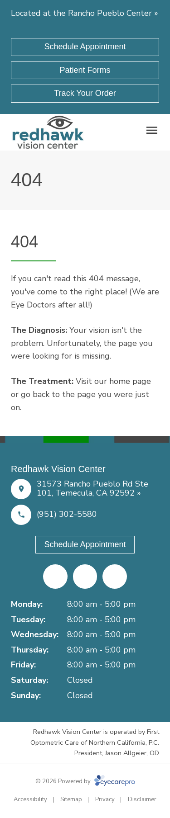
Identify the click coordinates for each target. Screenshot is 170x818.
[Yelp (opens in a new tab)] (85, 576)
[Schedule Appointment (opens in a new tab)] (85, 47)
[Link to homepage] (48, 132)
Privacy (105, 799)
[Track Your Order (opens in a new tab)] (85, 94)
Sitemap (71, 799)
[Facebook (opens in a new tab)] (55, 576)
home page (130, 381)
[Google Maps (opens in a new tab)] (114, 576)
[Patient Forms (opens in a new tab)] (85, 70)
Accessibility (30, 799)
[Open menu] (152, 130)
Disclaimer (142, 799)
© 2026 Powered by (85, 781)
